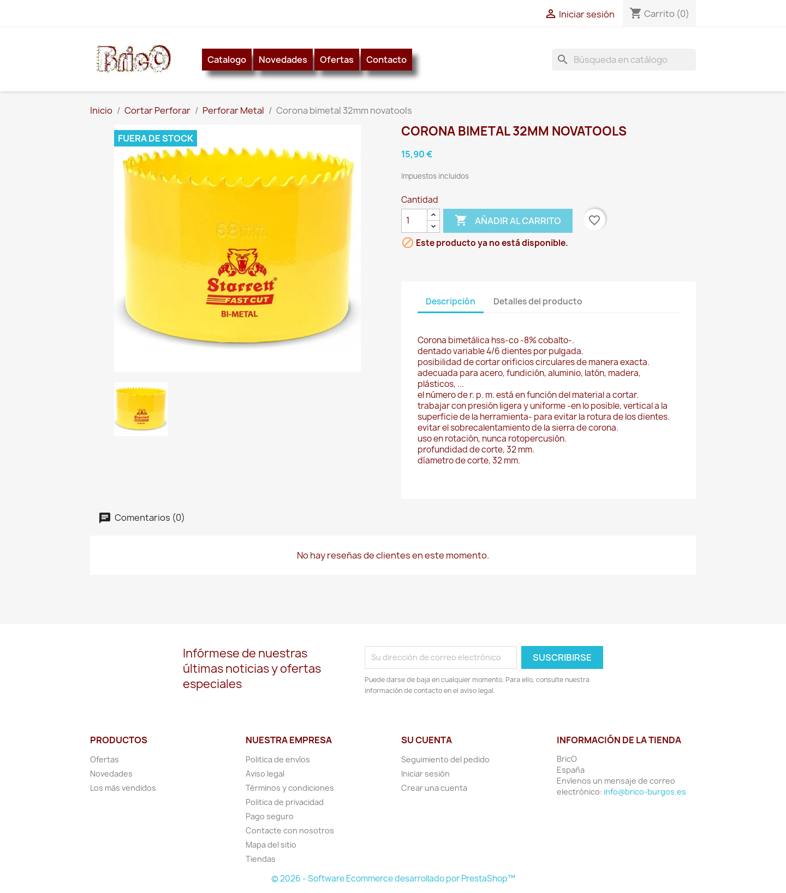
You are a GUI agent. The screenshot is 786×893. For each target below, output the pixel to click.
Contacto (386, 60)
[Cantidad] (414, 221)
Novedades (283, 60)
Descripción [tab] (450, 301)
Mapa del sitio (271, 844)
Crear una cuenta (434, 788)
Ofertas (337, 60)
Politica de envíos (278, 759)
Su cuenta (426, 740)
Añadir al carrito (508, 221)
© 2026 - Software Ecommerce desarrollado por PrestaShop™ (393, 878)
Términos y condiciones (290, 788)
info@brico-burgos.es (645, 791)
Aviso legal (265, 773)
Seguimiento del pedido (445, 759)
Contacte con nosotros (290, 830)
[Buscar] (624, 59)
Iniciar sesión (425, 773)
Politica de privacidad (285, 802)
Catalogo (226, 60)
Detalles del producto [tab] (537, 301)
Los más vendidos (123, 788)
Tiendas (261, 859)
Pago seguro (270, 816)
